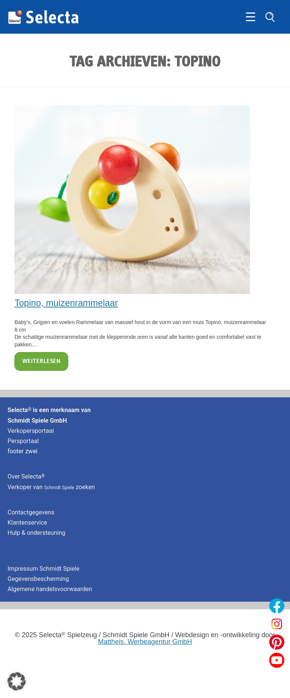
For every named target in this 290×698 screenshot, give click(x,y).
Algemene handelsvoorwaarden (50, 589)
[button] (16, 681)
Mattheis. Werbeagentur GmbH (145, 641)
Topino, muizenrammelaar (66, 303)
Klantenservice (27, 522)
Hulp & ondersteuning (36, 532)
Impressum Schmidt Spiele (44, 568)
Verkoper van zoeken (51, 487)
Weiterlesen (41, 361)
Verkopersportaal (31, 430)
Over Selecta (26, 476)
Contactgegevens (31, 512)
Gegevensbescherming (38, 578)
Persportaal (23, 441)
